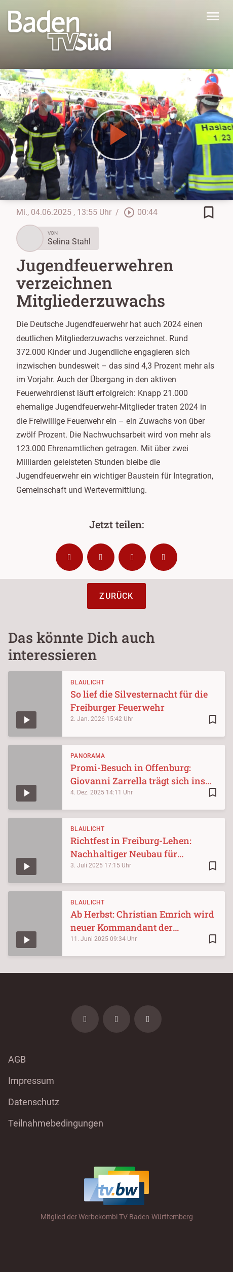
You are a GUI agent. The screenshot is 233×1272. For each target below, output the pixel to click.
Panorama (87, 756)
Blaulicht (87, 682)
